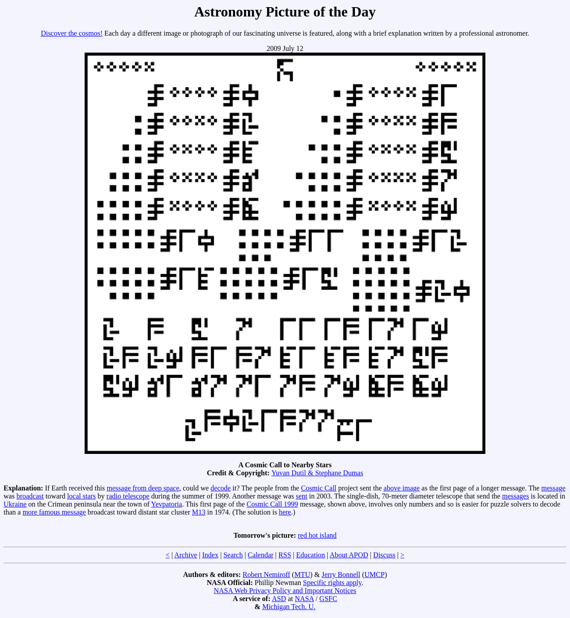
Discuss (384, 555)
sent (301, 496)
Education (310, 555)
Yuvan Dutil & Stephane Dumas (317, 473)
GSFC (328, 598)
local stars (81, 496)
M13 (198, 512)
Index (210, 555)
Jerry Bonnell (341, 574)
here (285, 512)
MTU (302, 574)
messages (515, 496)
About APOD (349, 555)
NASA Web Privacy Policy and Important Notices (285, 590)
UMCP (374, 574)
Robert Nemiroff (266, 574)
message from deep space (143, 488)
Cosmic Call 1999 (272, 504)
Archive (185, 555)
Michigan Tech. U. (288, 606)
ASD (279, 598)
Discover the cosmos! (72, 33)
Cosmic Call (319, 488)
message (554, 488)
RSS (284, 555)
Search (233, 555)
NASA (304, 598)
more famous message (54, 512)
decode (221, 488)
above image (401, 488)
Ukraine (15, 504)
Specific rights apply (332, 582)
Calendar (260, 555)
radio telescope (127, 496)
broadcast (30, 496)
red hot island (317, 535)
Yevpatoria (166, 504)
